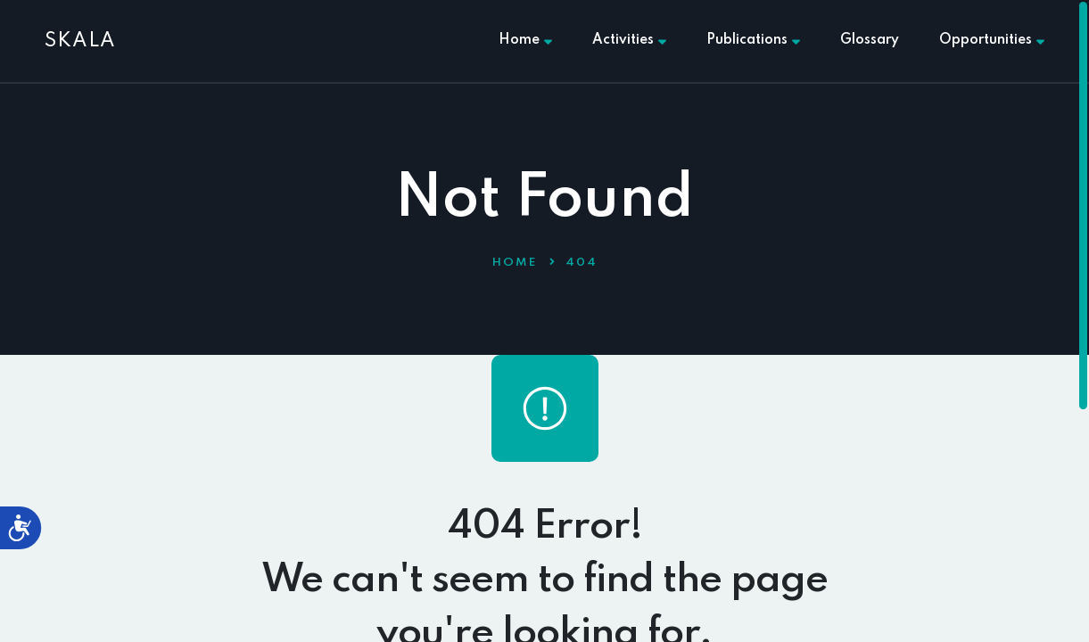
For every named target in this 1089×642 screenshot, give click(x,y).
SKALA (80, 41)
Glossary (869, 40)
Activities (629, 40)
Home (525, 40)
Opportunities (991, 40)
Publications (753, 40)
